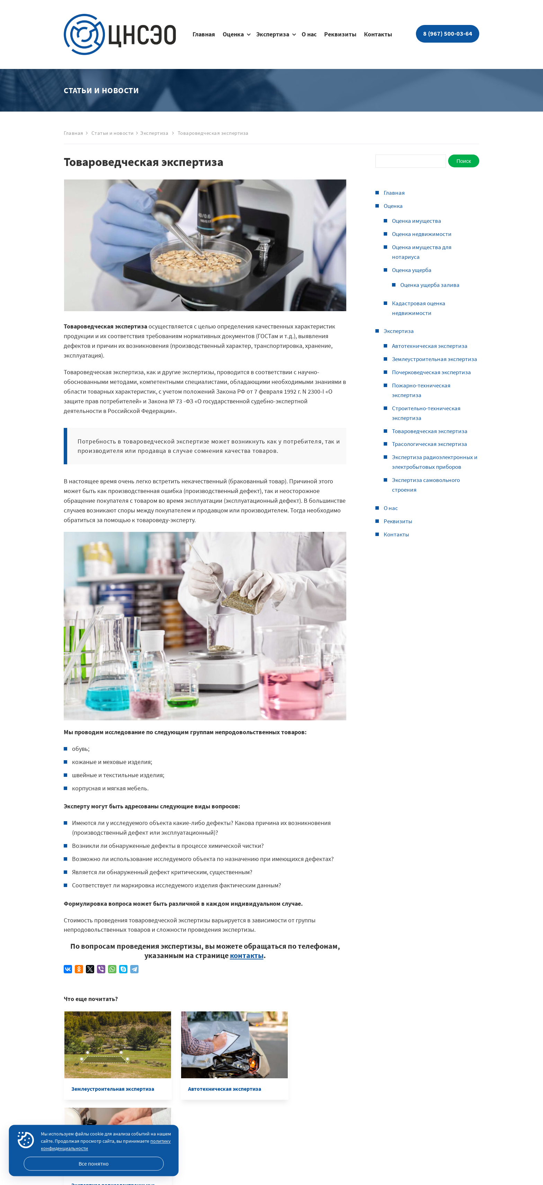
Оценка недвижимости (423, 234)
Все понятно (94, 1163)
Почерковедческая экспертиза (434, 382)
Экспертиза (272, 34)
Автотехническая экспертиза (431, 346)
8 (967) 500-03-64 (447, 34)
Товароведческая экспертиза (432, 440)
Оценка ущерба (413, 270)
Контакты (378, 34)
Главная (204, 34)
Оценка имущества (418, 221)
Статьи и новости (112, 133)
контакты (247, 955)
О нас (309, 34)
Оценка (233, 34)
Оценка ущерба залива (431, 285)
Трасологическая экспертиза (431, 453)
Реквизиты (340, 34)
